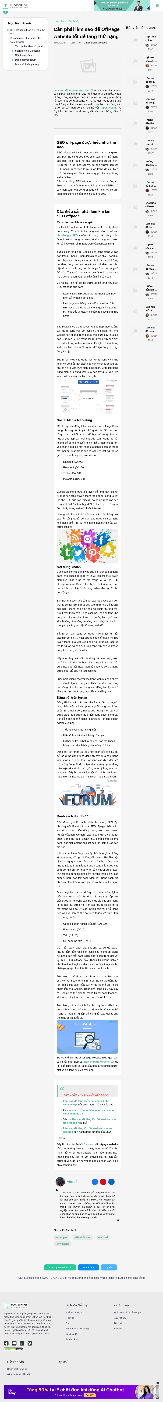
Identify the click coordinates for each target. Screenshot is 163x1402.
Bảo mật (118, 1323)
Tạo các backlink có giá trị (29, 46)
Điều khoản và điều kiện (19, 1374)
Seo (67, 1323)
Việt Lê (72, 1182)
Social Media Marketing (27, 50)
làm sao (89, 1144)
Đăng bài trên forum (25, 59)
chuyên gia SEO (67, 235)
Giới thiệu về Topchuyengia (127, 1312)
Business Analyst (73, 1312)
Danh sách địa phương (27, 64)
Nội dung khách (23, 55)
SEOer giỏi (61, 1237)
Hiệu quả (103, 1237)
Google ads (71, 1334)
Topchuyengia (108, 107)
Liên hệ (118, 1328)
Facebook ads (72, 1339)
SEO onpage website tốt (99, 1061)
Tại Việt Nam (62, 1243)
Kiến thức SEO (82, 1237)
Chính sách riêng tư (17, 1369)
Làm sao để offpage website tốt (73, 90)
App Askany (120, 1317)
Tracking (69, 1317)
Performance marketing (77, 1328)
